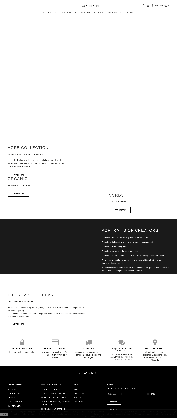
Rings (77, 389)
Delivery (12, 389)
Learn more (18, 193)
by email (124, 357)
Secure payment (16, 402)
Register (151, 394)
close (4, 414)
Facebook (114, 402)
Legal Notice (14, 393)
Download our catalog (53, 409)
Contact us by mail (50, 389)
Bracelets (79, 393)
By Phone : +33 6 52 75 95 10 (54, 397)
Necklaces (79, 397)
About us (12, 397)
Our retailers (14, 406)
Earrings (78, 402)
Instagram (114, 410)
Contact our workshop (53, 393)
